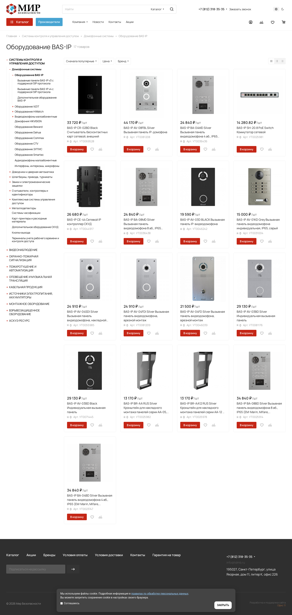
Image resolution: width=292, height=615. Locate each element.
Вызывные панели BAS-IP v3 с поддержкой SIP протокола (36, 82)
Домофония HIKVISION (28, 121)
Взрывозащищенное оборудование (24, 312)
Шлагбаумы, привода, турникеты (32, 177)
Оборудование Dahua (28, 132)
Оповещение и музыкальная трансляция (30, 279)
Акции (31, 555)
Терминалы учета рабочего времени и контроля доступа (35, 239)
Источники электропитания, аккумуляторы (31, 295)
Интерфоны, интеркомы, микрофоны (37, 166)
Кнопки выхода (21, 232)
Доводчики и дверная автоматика (33, 172)
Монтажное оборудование (29, 304)
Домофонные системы (26, 69)
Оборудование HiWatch (29, 111)
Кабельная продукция (25, 287)
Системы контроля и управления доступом (27, 61)
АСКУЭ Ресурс (19, 321)
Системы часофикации (26, 213)
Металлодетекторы (24, 208)
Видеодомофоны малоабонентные (36, 116)
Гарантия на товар (167, 555)
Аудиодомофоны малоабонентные (36, 160)
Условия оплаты (75, 555)
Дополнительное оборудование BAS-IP (37, 99)
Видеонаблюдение (23, 250)
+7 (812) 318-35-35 (211, 9)
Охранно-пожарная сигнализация (23, 258)
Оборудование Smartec (29, 154)
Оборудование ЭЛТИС (28, 149)
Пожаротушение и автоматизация (22, 268)
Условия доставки (109, 555)
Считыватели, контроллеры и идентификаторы (30, 192)
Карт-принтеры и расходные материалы (29, 220)
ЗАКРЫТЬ (223, 605)
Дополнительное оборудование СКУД (35, 227)
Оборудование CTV (26, 143)
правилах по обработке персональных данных (159, 593)
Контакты (137, 555)
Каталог (12, 555)
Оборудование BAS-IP (29, 75)
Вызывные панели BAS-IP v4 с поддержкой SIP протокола (36, 90)
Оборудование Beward (28, 127)
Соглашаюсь (70, 603)
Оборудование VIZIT (27, 106)
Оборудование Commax (29, 138)
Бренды (49, 555)
